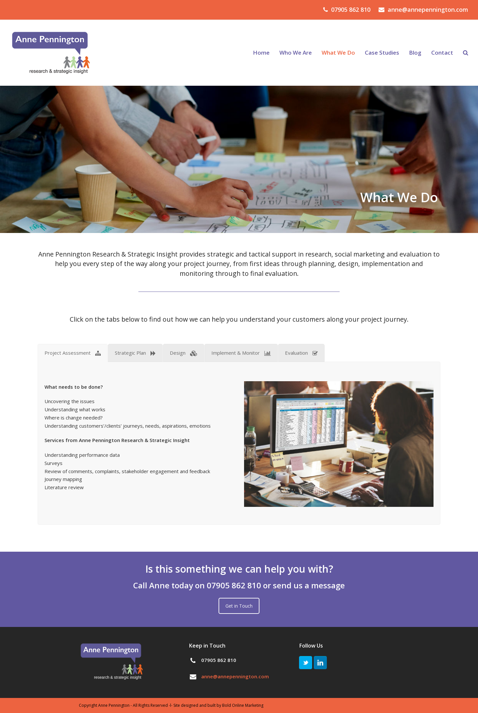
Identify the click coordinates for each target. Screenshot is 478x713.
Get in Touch (239, 606)
